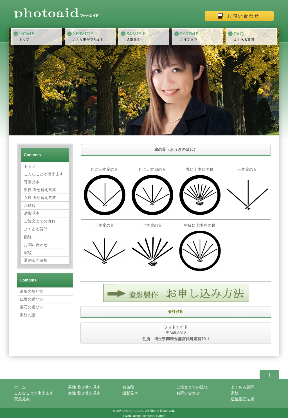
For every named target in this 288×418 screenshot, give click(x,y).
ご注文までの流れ (39, 221)
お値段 (30, 205)
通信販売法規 (36, 260)
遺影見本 (147, 36)
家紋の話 (27, 315)
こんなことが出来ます (43, 174)
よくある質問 (254, 36)
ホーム (20, 387)
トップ (40, 36)
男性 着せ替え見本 (40, 189)
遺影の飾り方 (31, 291)
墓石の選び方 (31, 307)
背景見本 (32, 182)
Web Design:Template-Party (143, 415)
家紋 (28, 252)
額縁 (28, 237)
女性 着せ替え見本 (40, 197)
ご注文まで (201, 36)
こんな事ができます (93, 36)
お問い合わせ (243, 15)
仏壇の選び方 (31, 299)
